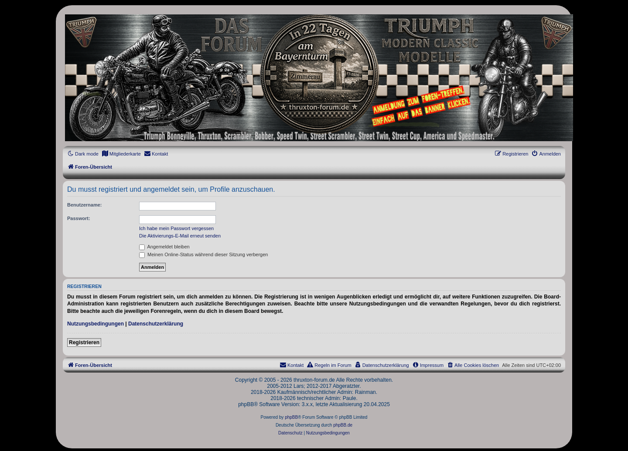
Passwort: (78, 218)
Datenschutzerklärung (155, 324)
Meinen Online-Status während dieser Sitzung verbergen (203, 254)
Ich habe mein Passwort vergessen (176, 228)
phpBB (291, 417)
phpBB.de (342, 425)
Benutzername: (84, 204)
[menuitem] (121, 154)
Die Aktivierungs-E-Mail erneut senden (180, 235)
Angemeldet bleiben (164, 246)
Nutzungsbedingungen (95, 324)
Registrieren (84, 342)
